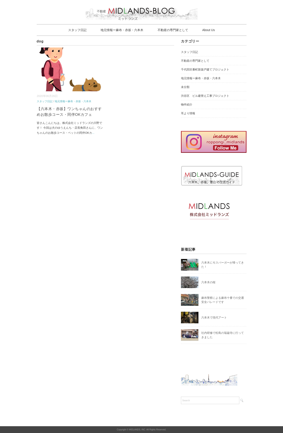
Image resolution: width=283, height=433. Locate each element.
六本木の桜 (208, 282)
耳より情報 (188, 113)
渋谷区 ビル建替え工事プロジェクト (205, 95)
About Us (208, 30)
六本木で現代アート (214, 317)
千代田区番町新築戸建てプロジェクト (205, 69)
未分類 (185, 87)
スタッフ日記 (77, 30)
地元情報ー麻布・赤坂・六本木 (122, 30)
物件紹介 (186, 104)
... (93, 132)
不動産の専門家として (173, 30)
